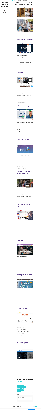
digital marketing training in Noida (20, 388)
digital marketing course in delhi (20, 390)
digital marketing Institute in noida (20, 389)
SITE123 (15, 406)
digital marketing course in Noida (20, 385)
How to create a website (19, 406)
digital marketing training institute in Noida (20, 387)
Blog (14, 0)
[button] (3, 17)
